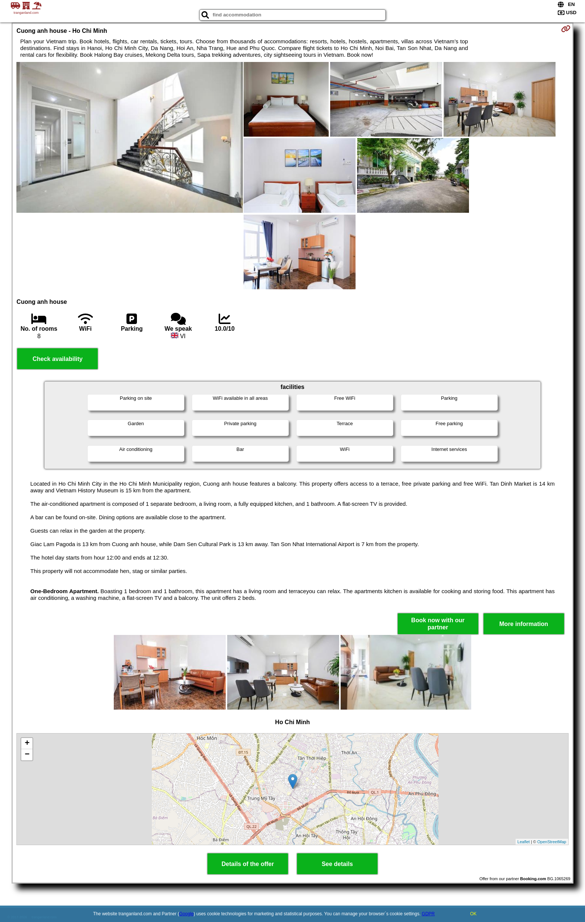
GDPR (428, 913)
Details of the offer (248, 864)
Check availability (57, 359)
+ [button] (27, 743)
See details (337, 864)
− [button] (27, 754)
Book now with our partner (437, 623)
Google (186, 913)
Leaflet (523, 842)
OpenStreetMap (551, 842)
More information (523, 624)
